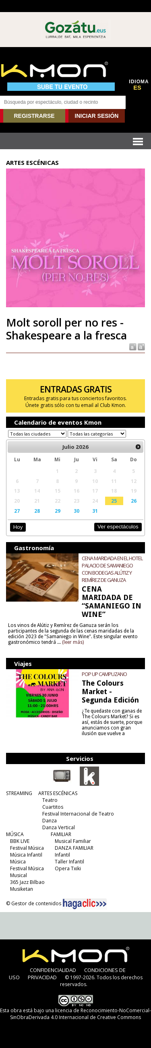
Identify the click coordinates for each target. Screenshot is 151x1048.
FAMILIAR (61, 834)
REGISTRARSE (34, 116)
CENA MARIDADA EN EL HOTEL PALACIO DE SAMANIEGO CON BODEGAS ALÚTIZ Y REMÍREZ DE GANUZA (112, 569)
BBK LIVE (19, 841)
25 (114, 500)
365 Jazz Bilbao (27, 882)
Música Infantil (26, 854)
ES (137, 87)
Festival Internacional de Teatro (78, 813)
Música (18, 861)
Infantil (62, 854)
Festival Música (27, 848)
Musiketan (21, 889)
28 (37, 511)
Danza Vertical (58, 827)
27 (17, 511)
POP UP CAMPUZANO (104, 674)
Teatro (50, 800)
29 (57, 511)
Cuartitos (52, 806)
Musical (18, 875)
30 (76, 511)
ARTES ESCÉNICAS (57, 793)
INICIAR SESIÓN (97, 116)
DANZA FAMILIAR (74, 848)
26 (134, 500)
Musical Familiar (73, 841)
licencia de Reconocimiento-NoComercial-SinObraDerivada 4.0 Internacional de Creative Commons (80, 1014)
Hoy (18, 527)
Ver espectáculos (118, 527)
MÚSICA (15, 834)
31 (95, 511)
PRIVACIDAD (42, 977)
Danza (49, 820)
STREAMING (19, 793)
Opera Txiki (68, 868)
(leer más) (73, 642)
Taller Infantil (69, 861)
